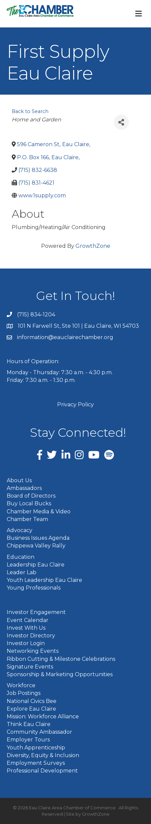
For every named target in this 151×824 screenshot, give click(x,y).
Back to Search (30, 111)
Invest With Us (26, 628)
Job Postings (23, 693)
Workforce (21, 685)
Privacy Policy (75, 404)
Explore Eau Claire (31, 709)
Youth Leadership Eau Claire (44, 580)
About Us (19, 480)
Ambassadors (24, 488)
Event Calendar (27, 620)
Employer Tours (28, 739)
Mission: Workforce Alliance (43, 716)
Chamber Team (27, 519)
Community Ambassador (39, 732)
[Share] (121, 122)
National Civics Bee (31, 701)
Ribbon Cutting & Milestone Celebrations (61, 659)
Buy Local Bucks (29, 503)
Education (20, 557)
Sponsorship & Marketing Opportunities (60, 674)
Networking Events (32, 651)
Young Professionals (33, 588)
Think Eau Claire (28, 724)
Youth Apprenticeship (36, 747)
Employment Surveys (36, 763)
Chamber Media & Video (38, 511)
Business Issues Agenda (38, 538)
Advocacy (19, 530)
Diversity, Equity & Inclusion (43, 755)
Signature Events (30, 666)
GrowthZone (93, 246)
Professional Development (42, 770)
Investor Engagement (36, 612)
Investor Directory (31, 635)
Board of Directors (31, 496)
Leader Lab (21, 572)
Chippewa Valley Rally (36, 545)
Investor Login (26, 643)
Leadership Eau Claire (35, 564)
